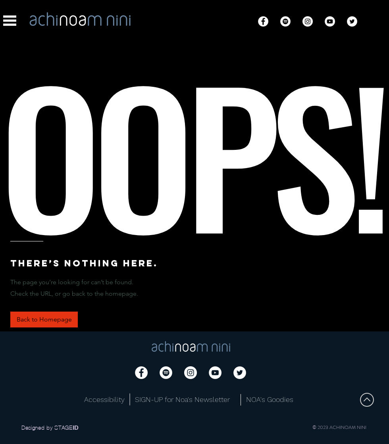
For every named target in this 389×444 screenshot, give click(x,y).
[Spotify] (285, 21)
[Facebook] (263, 21)
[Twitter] (352, 21)
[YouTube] (330, 21)
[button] (9, 20)
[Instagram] (307, 21)
